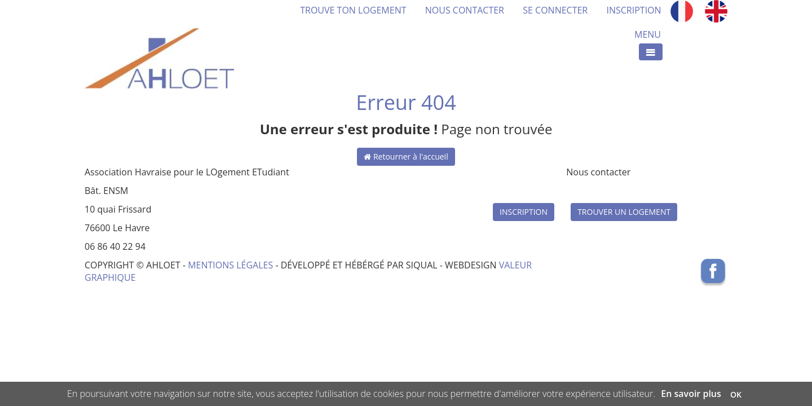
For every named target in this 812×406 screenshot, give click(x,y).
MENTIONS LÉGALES (230, 265)
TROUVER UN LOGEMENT (623, 211)
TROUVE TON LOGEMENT (362, 10)
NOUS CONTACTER (464, 10)
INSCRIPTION (633, 10)
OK (736, 394)
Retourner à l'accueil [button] (406, 156)
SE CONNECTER (555, 10)
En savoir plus (691, 393)
